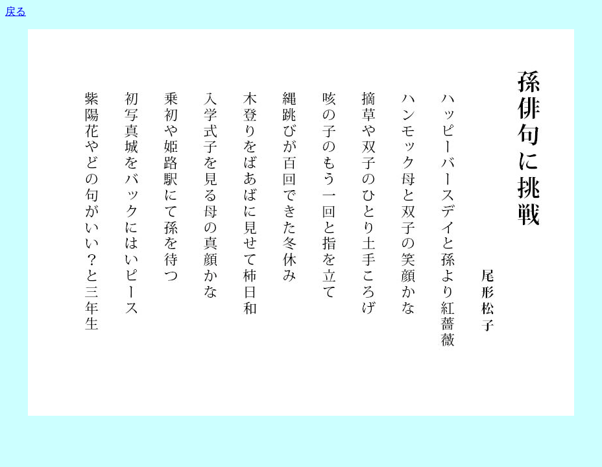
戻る (15, 11)
